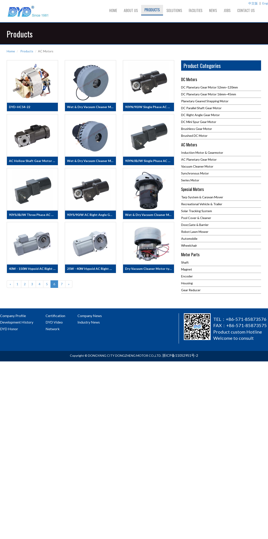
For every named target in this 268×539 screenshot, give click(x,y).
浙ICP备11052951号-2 (180, 355)
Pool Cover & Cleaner (196, 218)
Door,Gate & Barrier (195, 225)
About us (131, 10)
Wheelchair (189, 245)
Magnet (186, 269)
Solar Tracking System (196, 211)
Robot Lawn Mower (194, 232)
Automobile (189, 238)
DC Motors (189, 79)
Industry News (88, 322)
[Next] (68, 284)
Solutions (174, 10)
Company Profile (13, 316)
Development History (16, 322)
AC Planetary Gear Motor (199, 159)
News (213, 10)
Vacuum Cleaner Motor (197, 166)
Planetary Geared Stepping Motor (204, 101)
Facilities (195, 10)
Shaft (185, 262)
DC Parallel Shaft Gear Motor (201, 108)
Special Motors (192, 189)
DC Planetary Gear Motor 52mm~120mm (209, 87)
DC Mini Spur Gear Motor (198, 122)
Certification (55, 316)
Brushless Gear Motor (196, 129)
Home (113, 10)
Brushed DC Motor (194, 135)
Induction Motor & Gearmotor (202, 152)
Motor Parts (190, 254)
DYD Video (54, 322)
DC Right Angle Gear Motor (200, 115)
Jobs (227, 10)
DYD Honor (9, 329)
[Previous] (10, 284)
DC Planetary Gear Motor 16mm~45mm (208, 94)
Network (53, 329)
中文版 (253, 3)
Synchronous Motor (195, 173)
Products (152, 9)
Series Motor (190, 180)
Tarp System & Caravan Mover (202, 197)
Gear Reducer (191, 290)
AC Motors (189, 145)
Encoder (187, 276)
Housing (187, 283)
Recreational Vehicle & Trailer (201, 204)
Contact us (246, 10)
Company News (89, 316)
